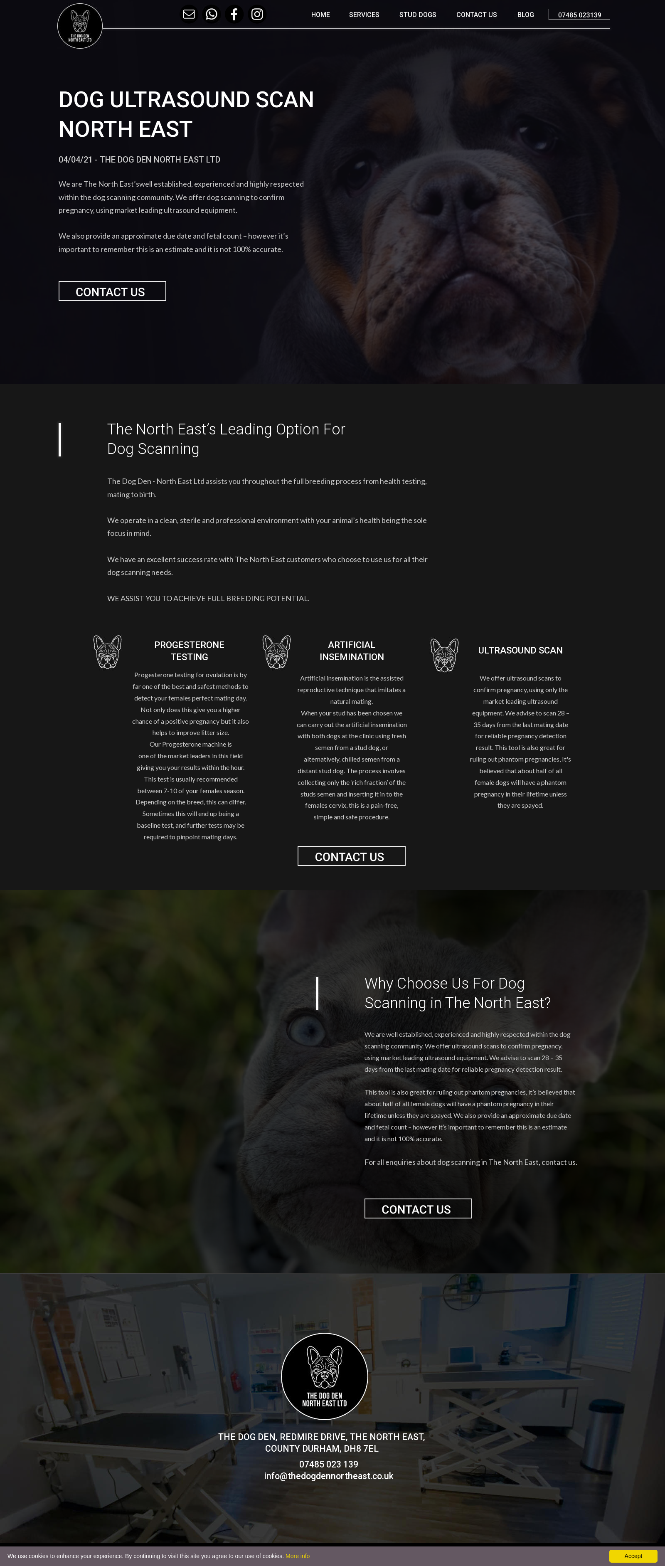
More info (298, 1556)
